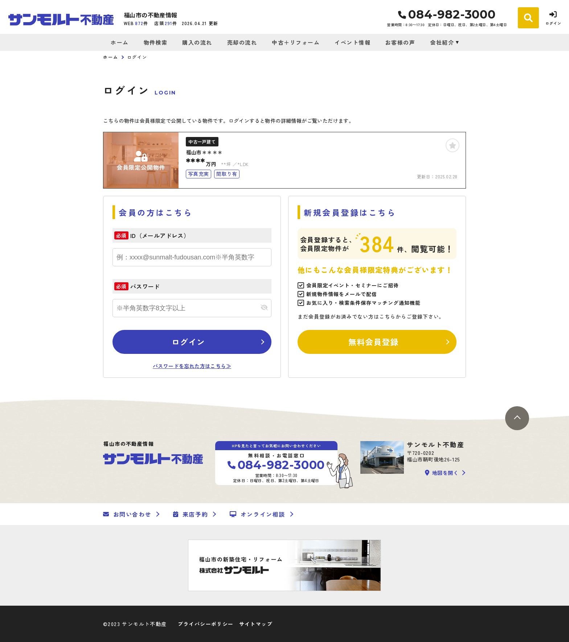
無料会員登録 (373, 341)
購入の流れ (197, 42)
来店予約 (190, 514)
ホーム (120, 42)
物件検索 (156, 42)
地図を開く (441, 472)
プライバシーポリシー (206, 623)
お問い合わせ (127, 514)
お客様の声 (400, 42)
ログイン (188, 341)
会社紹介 (442, 42)
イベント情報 (353, 42)
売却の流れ (242, 42)
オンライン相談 (257, 514)
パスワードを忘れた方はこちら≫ (192, 366)
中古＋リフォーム (296, 42)
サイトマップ (256, 623)
